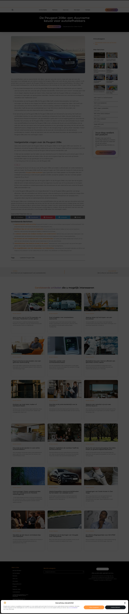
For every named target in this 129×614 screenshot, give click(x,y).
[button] (125, 603)
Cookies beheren (115, 607)
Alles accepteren (94, 607)
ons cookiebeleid (73, 607)
